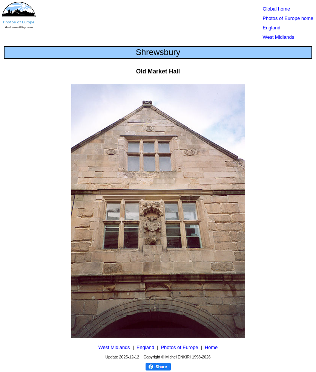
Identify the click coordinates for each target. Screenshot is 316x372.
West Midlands (279, 37)
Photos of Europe (179, 347)
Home (211, 347)
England (272, 27)
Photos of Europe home (288, 18)
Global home (276, 9)
